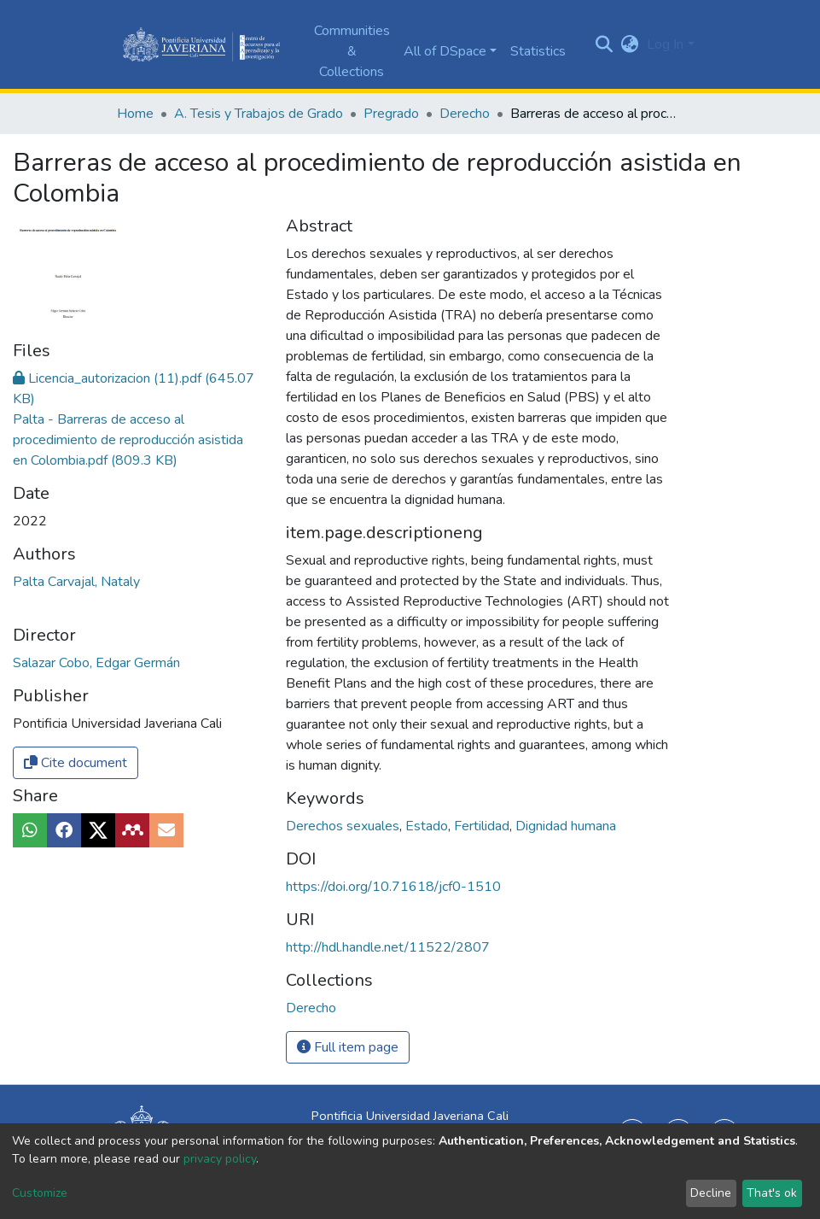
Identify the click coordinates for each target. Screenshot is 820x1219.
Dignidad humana (565, 826)
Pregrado (391, 113)
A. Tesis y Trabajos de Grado (258, 113)
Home (135, 113)
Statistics (538, 51)
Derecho (464, 113)
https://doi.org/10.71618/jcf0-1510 (393, 886)
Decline (710, 1193)
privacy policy (219, 1159)
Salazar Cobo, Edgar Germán (96, 662)
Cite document (75, 762)
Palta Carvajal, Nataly (76, 581)
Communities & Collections (352, 51)
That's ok (772, 1193)
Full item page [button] (347, 1047)
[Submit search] (603, 44)
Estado (428, 826)
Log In (665, 44)
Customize (39, 1193)
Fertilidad (483, 826)
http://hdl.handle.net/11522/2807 (388, 947)
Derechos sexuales (344, 826)
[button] (629, 44)
